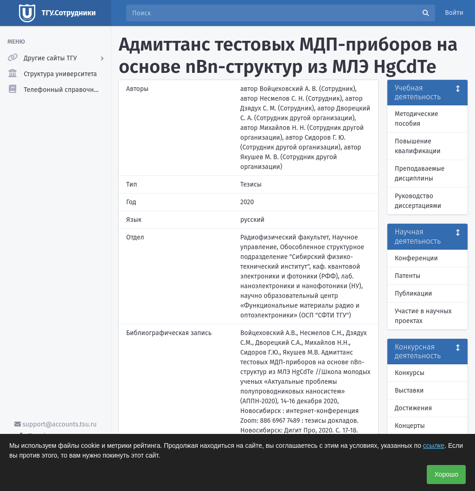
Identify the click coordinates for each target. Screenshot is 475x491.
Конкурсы (409, 373)
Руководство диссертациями (418, 201)
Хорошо (446, 474)
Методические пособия (416, 119)
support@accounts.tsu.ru (55, 424)
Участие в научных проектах (423, 316)
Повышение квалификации (418, 146)
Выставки (409, 390)
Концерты (410, 426)
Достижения (413, 408)
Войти (454, 13)
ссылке (433, 445)
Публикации (413, 293)
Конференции (416, 258)
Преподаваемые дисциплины (419, 173)
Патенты (407, 276)
